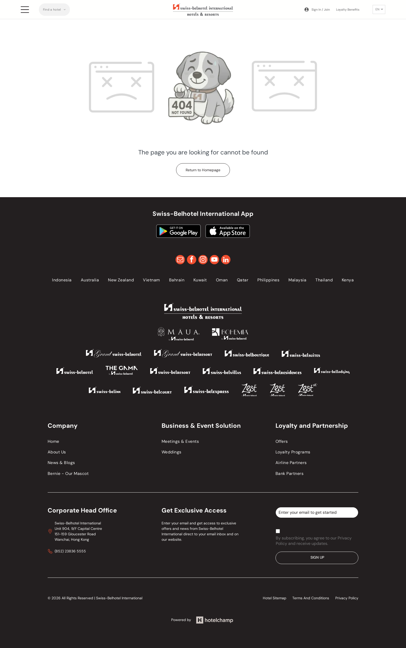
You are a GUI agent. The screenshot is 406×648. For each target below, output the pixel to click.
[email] (180, 260)
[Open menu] (25, 9)
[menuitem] (54, 9)
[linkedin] (225, 260)
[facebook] (191, 260)
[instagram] (203, 260)
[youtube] (214, 260)
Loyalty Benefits (347, 10)
